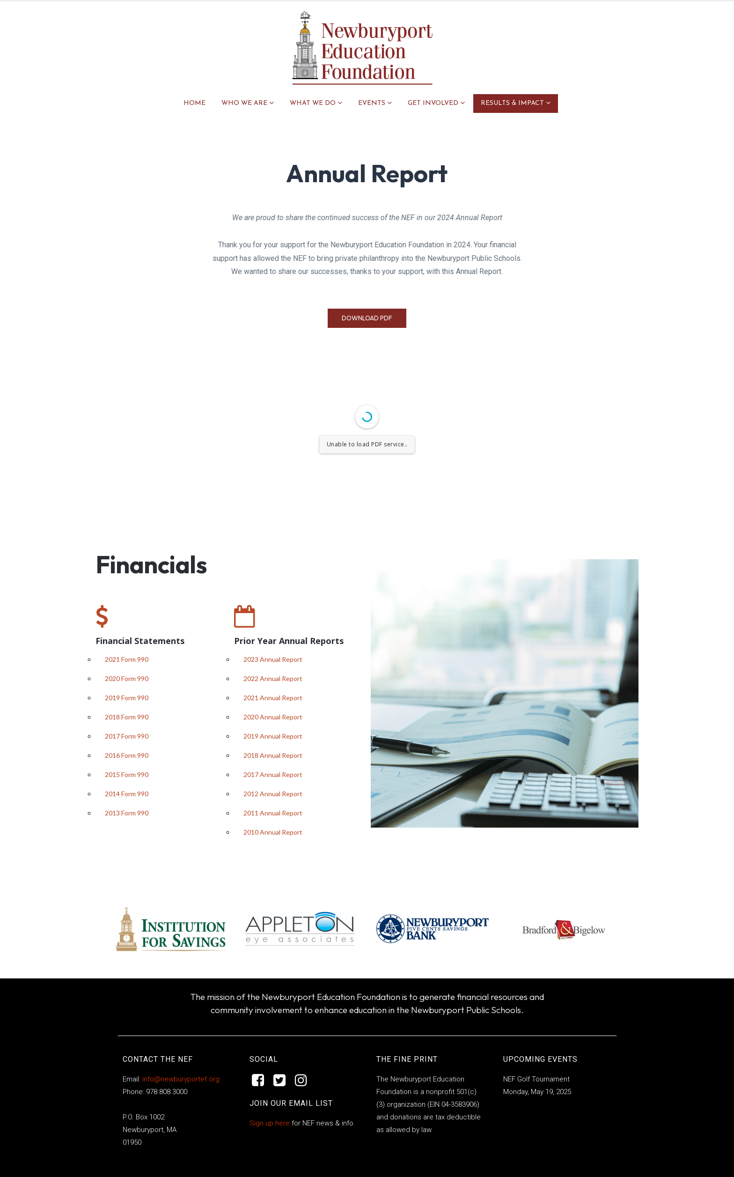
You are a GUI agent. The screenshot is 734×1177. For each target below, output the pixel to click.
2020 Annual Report (272, 717)
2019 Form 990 (126, 698)
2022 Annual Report (272, 678)
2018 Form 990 (126, 717)
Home (195, 103)
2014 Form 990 (126, 794)
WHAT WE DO (313, 103)
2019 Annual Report (272, 736)
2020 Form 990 (126, 678)
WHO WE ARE (244, 103)
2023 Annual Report (272, 659)
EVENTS (371, 103)
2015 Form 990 (126, 774)
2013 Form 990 (126, 813)
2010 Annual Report (272, 832)
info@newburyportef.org (180, 1079)
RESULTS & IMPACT (512, 103)
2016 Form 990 (126, 755)
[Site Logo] (362, 48)
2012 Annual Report (272, 794)
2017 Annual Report (272, 774)
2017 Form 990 (126, 736)
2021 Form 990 (126, 659)
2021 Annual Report (272, 698)
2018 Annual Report (272, 755)
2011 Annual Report (272, 813)
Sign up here (270, 1123)
